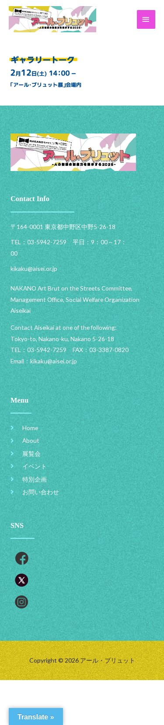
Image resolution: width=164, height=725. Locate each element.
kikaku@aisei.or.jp (53, 361)
